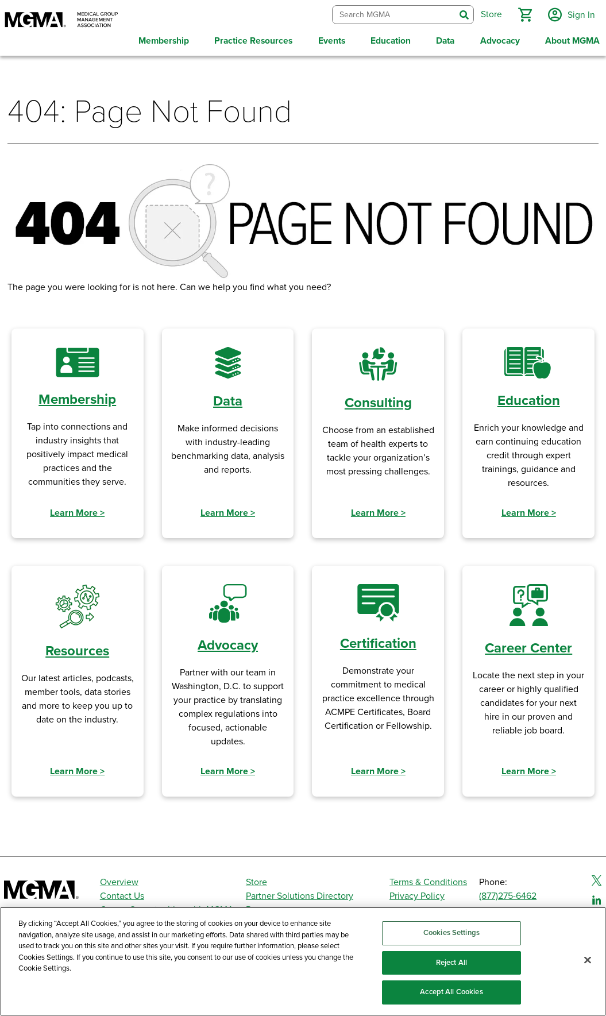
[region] (303, 961)
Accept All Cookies (451, 991)
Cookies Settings (451, 932)
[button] (524, 13)
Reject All (451, 962)
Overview (119, 880)
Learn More (77, 511)
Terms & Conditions (428, 880)
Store (256, 880)
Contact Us (122, 894)
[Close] (587, 960)
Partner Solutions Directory (299, 894)
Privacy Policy (417, 894)
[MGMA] (61, 20)
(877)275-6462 (507, 894)
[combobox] (392, 14)
